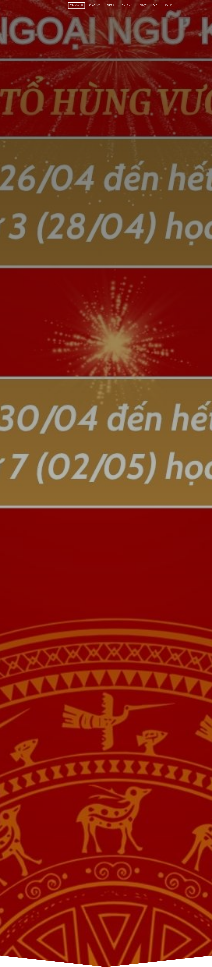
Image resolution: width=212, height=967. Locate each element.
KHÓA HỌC (94, 5)
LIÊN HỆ (168, 5)
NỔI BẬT (142, 5)
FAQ (155, 5)
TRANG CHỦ (76, 5)
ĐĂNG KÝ (126, 5)
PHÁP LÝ (111, 5)
